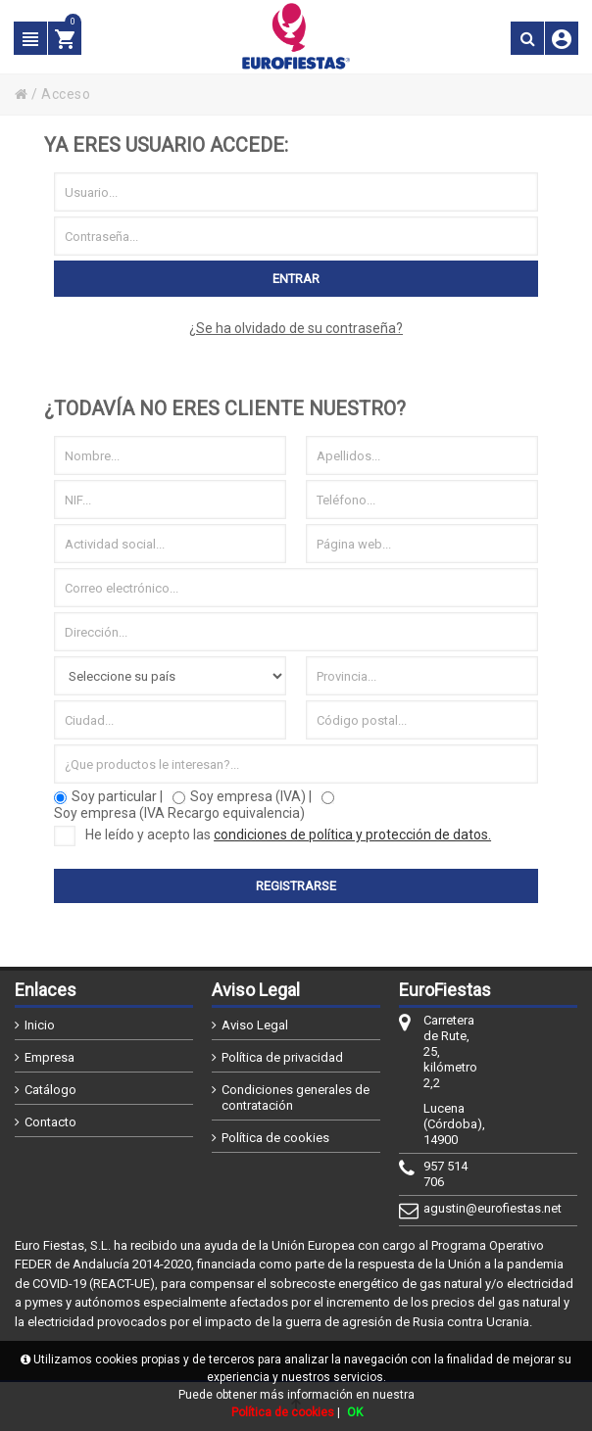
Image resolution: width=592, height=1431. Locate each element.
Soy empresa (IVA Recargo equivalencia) (179, 813)
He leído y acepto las (272, 835)
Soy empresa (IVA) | (251, 796)
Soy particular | (117, 796)
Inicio (40, 1025)
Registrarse (296, 886)
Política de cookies (275, 1137)
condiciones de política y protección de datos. (352, 834)
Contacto (50, 1122)
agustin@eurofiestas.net (451, 1208)
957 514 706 (445, 1174)
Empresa (49, 1057)
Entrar (296, 278)
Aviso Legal (255, 1025)
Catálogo (50, 1089)
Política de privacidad (282, 1057)
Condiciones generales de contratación (296, 1097)
